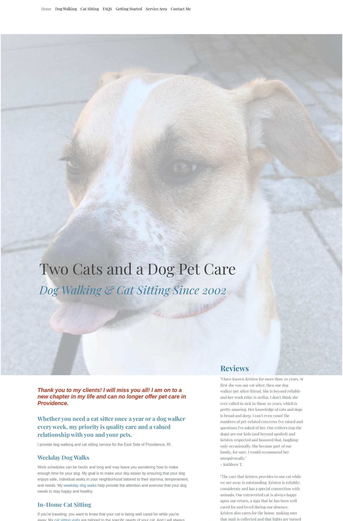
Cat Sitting (90, 8)
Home (46, 8)
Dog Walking (66, 8)
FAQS (107, 8)
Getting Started (129, 8)
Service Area (156, 8)
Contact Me (181, 8)
